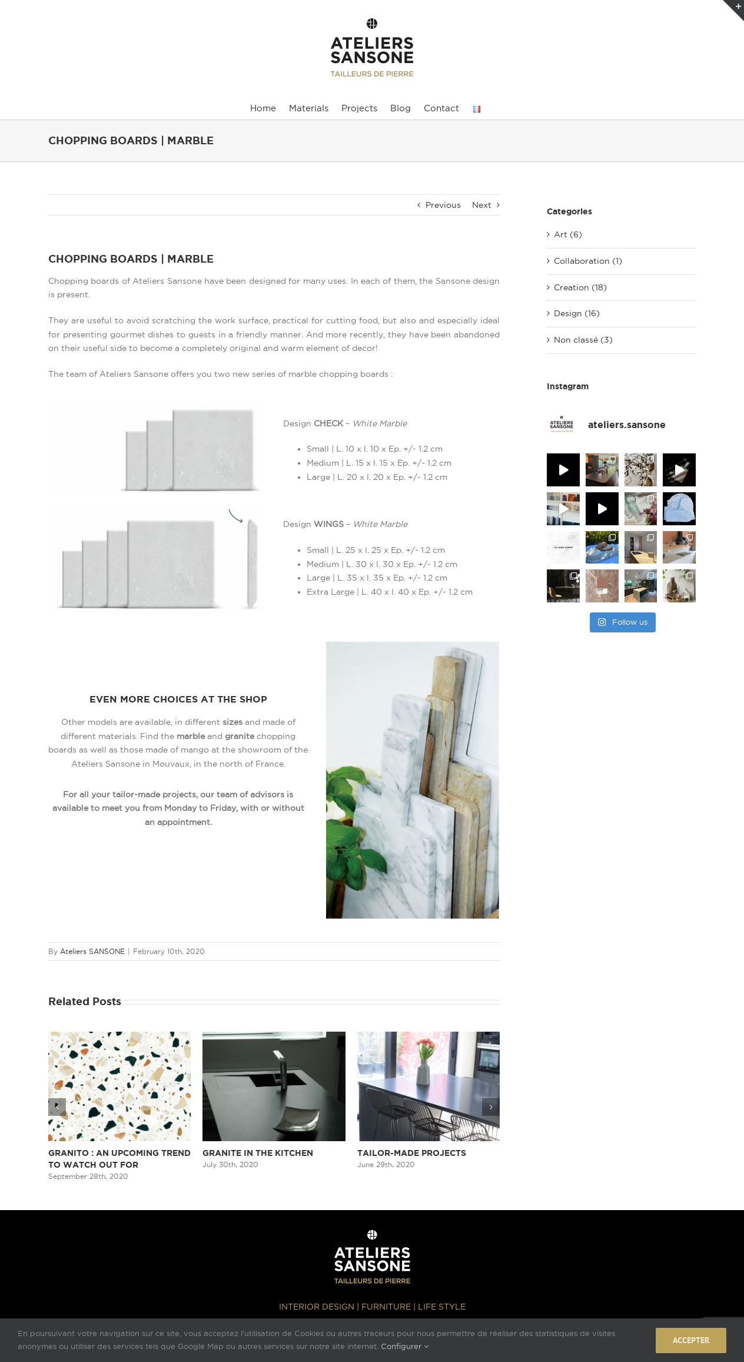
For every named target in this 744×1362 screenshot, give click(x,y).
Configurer (405, 1346)
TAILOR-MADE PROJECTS (411, 1153)
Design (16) (577, 313)
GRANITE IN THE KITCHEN (257, 1153)
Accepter (691, 1340)
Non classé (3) (583, 339)
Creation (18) (580, 287)
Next (481, 205)
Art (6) (568, 234)
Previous (443, 205)
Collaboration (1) (588, 261)
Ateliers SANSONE (92, 951)
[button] (57, 1107)
